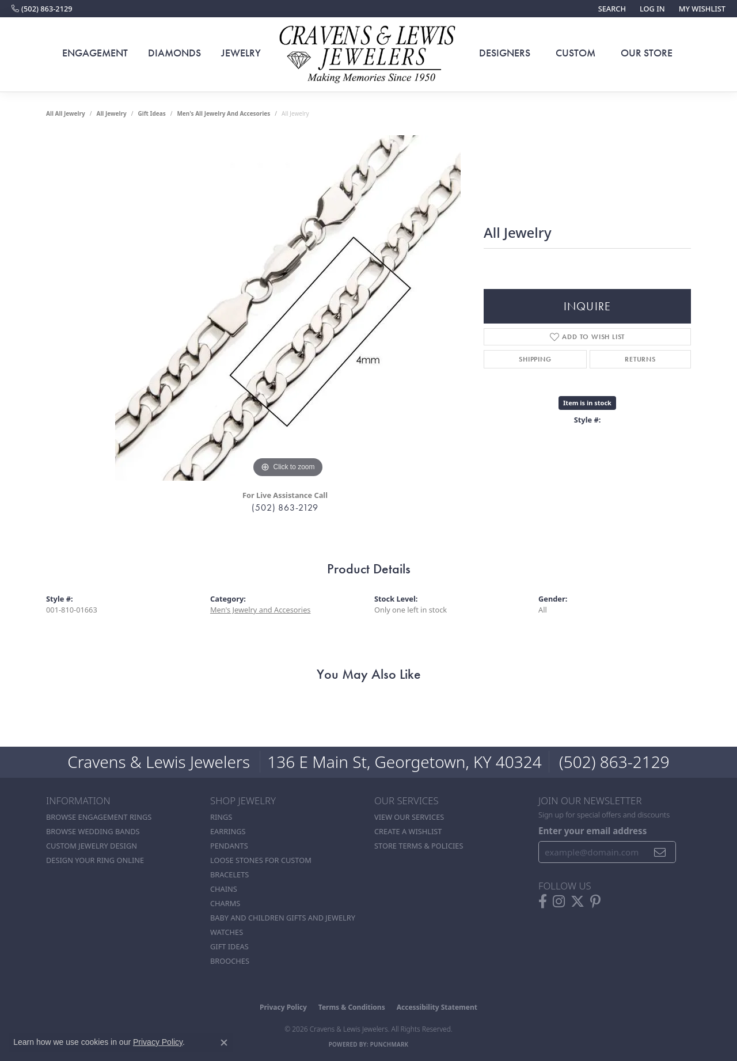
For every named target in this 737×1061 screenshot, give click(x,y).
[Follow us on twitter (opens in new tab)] (577, 901)
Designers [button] (504, 53)
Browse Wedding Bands (93, 831)
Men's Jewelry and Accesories (260, 609)
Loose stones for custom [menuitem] (260, 860)
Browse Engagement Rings (98, 817)
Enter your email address (592, 830)
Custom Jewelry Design (91, 846)
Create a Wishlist (408, 831)
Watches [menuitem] (226, 932)
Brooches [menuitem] (229, 961)
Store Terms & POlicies (418, 846)
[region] (288, 308)
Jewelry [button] (241, 53)
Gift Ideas (151, 113)
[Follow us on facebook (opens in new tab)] (542, 901)
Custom (575, 53)
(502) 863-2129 (285, 507)
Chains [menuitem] (223, 889)
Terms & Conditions (351, 1007)
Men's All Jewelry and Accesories (223, 113)
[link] (42, 8)
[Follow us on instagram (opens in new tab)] (559, 901)
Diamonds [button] (174, 53)
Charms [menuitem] (225, 903)
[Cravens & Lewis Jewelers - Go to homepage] (368, 55)
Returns (640, 359)
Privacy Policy (283, 1007)
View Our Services (409, 817)
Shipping (535, 359)
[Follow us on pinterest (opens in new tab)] (595, 901)
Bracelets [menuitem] (229, 874)
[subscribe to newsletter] (660, 852)
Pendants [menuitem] (229, 846)
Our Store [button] (647, 53)
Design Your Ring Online (95, 860)
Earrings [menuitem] (228, 831)
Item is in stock (587, 402)
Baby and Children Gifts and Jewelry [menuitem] (282, 917)
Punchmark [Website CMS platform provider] (389, 1044)
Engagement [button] (95, 53)
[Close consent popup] (224, 1042)
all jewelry (111, 113)
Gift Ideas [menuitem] (229, 946)
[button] (611, 8)
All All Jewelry (65, 113)
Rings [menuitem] (221, 817)
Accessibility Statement (437, 1007)
